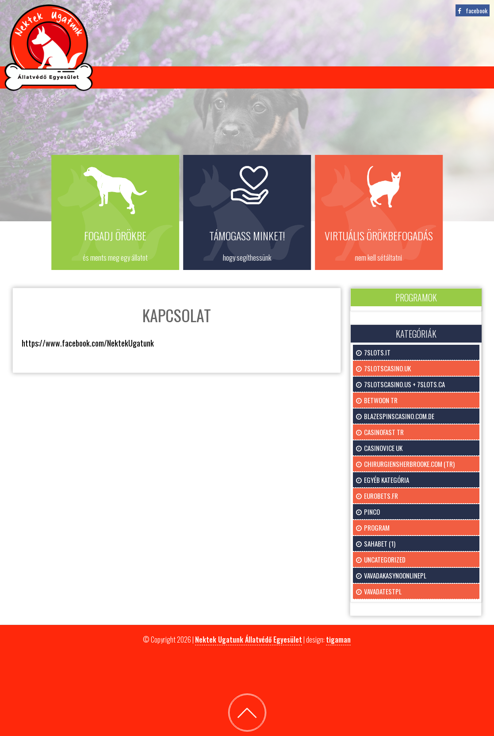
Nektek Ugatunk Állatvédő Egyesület (248, 639)
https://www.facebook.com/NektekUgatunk (88, 343)
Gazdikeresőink (136, 77)
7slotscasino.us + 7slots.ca (404, 384)
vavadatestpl (383, 591)
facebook (476, 10)
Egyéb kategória (386, 480)
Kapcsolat (402, 77)
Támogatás (308, 77)
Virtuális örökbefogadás (227, 77)
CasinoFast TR (384, 432)
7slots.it (377, 352)
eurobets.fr (381, 496)
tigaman (338, 639)
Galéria (355, 77)
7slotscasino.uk (387, 368)
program (377, 527)
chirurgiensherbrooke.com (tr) (409, 464)
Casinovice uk (383, 448)
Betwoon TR (381, 400)
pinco (372, 511)
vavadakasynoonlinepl (395, 575)
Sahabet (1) (379, 543)
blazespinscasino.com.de (399, 416)
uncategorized (385, 559)
